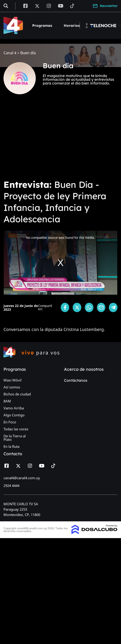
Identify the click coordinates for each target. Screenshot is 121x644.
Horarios (72, 25)
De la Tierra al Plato (15, 438)
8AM (7, 401)
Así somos (12, 387)
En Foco (10, 422)
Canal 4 (10, 53)
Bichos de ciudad (17, 394)
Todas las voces (16, 429)
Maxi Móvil (12, 380)
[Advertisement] (50, 140)
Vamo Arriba (14, 408)
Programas (42, 25)
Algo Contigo (14, 415)
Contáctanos (75, 380)
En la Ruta (11, 446)
